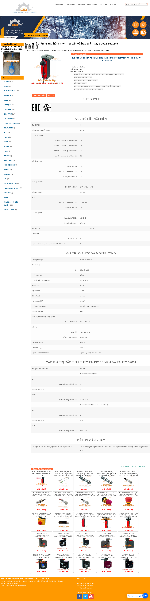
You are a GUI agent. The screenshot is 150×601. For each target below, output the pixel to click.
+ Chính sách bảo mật (84, 588)
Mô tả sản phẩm (39, 95)
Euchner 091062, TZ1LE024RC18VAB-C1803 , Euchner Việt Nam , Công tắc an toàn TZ (85, 536)
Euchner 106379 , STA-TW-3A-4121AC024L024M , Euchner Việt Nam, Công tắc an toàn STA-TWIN (106, 515)
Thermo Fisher (9, 210)
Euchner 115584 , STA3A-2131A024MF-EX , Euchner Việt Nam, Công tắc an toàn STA (63, 515)
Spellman (7, 193)
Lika (5, 179)
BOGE (6, 100)
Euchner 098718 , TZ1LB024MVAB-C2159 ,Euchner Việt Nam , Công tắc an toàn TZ (63, 557)
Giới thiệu (104, 4)
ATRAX (6, 86)
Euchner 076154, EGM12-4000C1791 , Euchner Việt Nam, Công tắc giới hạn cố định (128, 474)
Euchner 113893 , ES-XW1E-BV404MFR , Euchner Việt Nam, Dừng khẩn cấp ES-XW (106, 494)
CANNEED (7, 109)
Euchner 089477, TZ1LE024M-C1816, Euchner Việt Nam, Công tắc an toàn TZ (41, 556)
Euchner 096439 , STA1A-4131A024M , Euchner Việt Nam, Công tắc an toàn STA (85, 514)
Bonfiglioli (7, 105)
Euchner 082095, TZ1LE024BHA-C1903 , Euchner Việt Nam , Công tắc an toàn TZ (85, 557)
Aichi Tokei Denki (10, 91)
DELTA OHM (8, 128)
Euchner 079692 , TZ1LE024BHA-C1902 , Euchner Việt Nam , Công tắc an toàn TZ (107, 557)
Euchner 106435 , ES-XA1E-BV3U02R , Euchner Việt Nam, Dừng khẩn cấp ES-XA (128, 494)
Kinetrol (7, 174)
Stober (6, 197)
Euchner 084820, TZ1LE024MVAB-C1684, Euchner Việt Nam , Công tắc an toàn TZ (128, 536)
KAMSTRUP (8, 160)
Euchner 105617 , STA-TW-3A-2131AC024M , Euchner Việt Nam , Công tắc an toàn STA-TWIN (128, 515)
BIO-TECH (7, 95)
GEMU (6, 142)
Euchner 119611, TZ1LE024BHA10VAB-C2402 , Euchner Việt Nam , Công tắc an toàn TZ (41, 536)
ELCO (6, 132)
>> (49, 95)
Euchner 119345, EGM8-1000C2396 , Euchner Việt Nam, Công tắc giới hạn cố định (85, 474)
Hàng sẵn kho (92, 4)
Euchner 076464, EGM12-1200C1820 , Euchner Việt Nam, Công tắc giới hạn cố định (63, 495)
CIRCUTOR (8, 114)
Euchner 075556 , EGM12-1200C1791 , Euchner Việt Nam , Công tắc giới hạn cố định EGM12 (85, 495)
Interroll (7, 156)
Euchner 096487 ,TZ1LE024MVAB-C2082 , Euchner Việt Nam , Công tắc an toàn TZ (107, 536)
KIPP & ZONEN (9, 165)
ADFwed (7, 81)
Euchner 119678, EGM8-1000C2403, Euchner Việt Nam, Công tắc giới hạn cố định (63, 474)
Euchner (33, 50)
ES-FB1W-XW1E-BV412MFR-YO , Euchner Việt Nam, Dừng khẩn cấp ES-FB (41, 514)
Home (27, 50)
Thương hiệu (70, 4)
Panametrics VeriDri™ (12, 188)
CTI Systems (8, 119)
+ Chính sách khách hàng (85, 583)
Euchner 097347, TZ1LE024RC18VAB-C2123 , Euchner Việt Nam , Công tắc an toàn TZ (63, 536)
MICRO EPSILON (10, 183)
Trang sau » (141, 466)
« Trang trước (125, 466)
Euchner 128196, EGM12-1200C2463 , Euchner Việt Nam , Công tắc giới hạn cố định (41, 495)
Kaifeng (6, 169)
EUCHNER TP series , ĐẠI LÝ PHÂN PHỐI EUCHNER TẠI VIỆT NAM (41, 473)
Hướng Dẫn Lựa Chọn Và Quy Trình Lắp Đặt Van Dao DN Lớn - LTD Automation (12, 49)
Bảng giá (81, 4)
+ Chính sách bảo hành (85, 586)
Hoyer (6, 151)
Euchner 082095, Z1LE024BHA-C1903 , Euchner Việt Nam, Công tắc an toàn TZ (128, 557)
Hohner (6, 146)
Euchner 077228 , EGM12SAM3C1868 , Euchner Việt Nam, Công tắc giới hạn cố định (106, 474)
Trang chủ (59, 4)
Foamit (6, 137)
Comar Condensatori (11, 123)
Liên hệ (113, 4)
